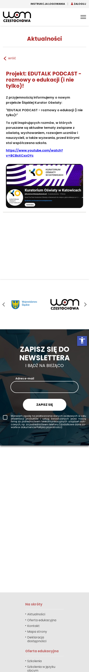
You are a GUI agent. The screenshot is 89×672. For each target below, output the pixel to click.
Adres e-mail (24, 378)
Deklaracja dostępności (36, 639)
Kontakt (33, 626)
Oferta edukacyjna (41, 620)
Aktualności (36, 614)
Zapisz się (44, 404)
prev (4, 304)
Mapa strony (37, 631)
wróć (9, 58)
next (84, 304)
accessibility (82, 340)
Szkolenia (34, 661)
